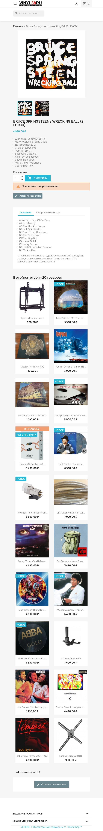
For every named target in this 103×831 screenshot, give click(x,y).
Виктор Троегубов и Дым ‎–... (32, 561)
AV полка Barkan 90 (71, 658)
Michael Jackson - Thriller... (70, 609)
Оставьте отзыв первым (51, 784)
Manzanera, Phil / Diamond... (32, 415)
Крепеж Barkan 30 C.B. (70, 755)
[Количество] (16, 178)
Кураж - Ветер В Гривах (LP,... (71, 366)
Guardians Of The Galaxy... (32, 609)
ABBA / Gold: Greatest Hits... (32, 658)
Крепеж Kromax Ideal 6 (32, 318)
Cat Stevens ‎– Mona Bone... (71, 561)
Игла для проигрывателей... (32, 512)
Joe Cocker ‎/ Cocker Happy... (32, 707)
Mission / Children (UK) (32, 366)
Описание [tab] (25, 212)
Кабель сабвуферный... (32, 464)
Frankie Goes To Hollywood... (70, 707)
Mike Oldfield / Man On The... (70, 318)
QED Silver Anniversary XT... (71, 512)
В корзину (37, 178)
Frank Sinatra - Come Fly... (71, 464)
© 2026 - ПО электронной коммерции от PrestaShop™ (51, 827)
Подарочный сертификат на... (71, 415)
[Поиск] (28, 14)
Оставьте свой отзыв (28, 195)
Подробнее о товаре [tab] (48, 212)
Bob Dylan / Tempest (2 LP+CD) (32, 755)
